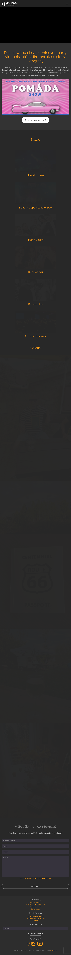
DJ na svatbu (35, 909)
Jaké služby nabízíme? (35, 120)
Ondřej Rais (53, 950)
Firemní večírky (35, 907)
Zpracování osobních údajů (35, 918)
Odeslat (35, 886)
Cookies (35, 920)
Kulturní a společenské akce (35, 905)
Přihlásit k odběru (35, 934)
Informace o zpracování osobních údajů (35, 878)
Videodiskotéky (35, 903)
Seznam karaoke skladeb (35, 916)
